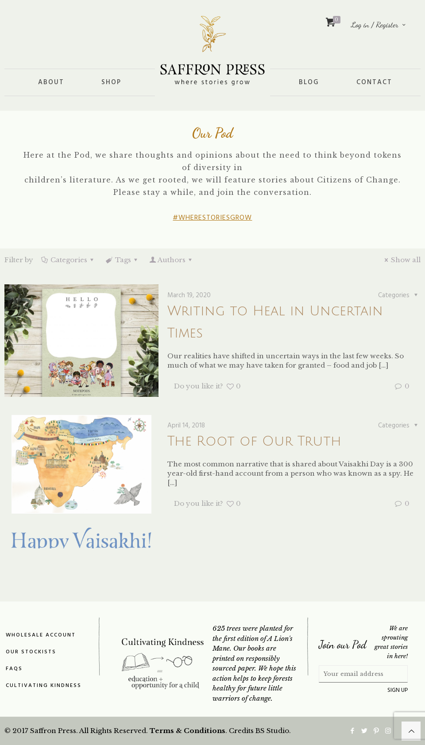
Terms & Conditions (187, 730)
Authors (171, 260)
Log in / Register (379, 24)
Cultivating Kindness (43, 685)
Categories (68, 260)
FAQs (14, 668)
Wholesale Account (41, 635)
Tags (122, 260)
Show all (401, 260)
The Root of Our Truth (254, 441)
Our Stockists (31, 652)
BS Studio (272, 730)
